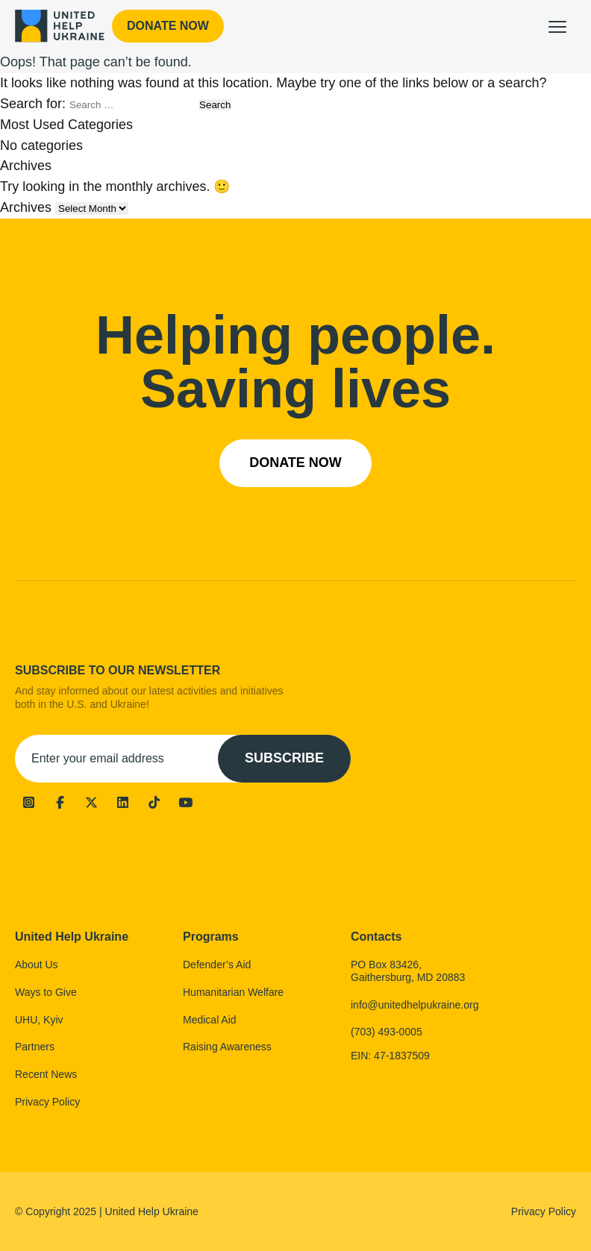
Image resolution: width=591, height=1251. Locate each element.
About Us (36, 965)
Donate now (168, 25)
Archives (25, 207)
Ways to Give (46, 992)
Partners (34, 1047)
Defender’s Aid (217, 965)
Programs (211, 936)
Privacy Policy (47, 1102)
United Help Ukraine (71, 936)
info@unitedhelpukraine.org (414, 1005)
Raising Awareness (227, 1047)
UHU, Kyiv (39, 1020)
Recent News (46, 1074)
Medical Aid (210, 1020)
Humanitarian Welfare (233, 992)
